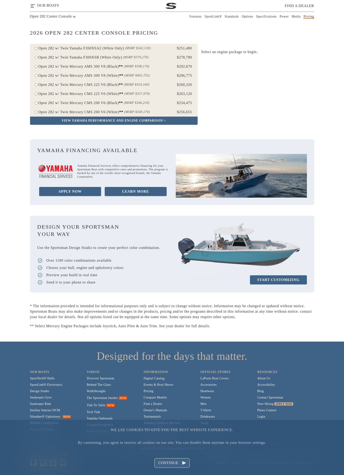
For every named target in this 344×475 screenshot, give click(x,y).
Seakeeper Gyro (41, 397)
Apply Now (70, 191)
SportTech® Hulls (42, 378)
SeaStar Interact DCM (45, 410)
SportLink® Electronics (46, 384)
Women (205, 397)
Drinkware (207, 416)
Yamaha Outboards (99, 418)
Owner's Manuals (155, 410)
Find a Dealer (153, 404)
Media (296, 16)
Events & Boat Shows (158, 384)
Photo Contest (266, 410)
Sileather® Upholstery (50, 416)
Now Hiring (265, 404)
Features (195, 16)
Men (203, 404)
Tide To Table (96, 405)
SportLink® (213, 16)
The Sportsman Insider (102, 398)
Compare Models (155, 397)
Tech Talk (93, 412)
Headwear (207, 391)
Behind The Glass (99, 384)
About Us (263, 378)
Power (284, 16)
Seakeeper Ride (40, 404)
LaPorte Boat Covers (214, 378)
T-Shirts (205, 410)
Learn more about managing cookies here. (172, 448)
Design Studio (39, 391)
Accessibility (266, 384)
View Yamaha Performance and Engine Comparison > (113, 120)
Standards (232, 16)
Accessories (208, 384)
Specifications (266, 16)
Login (261, 416)
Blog (260, 391)
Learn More (135, 191)
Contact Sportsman (270, 397)
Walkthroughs (96, 391)
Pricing (308, 16)
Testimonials (152, 416)
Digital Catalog (154, 378)
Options (247, 16)
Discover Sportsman (100, 378)
